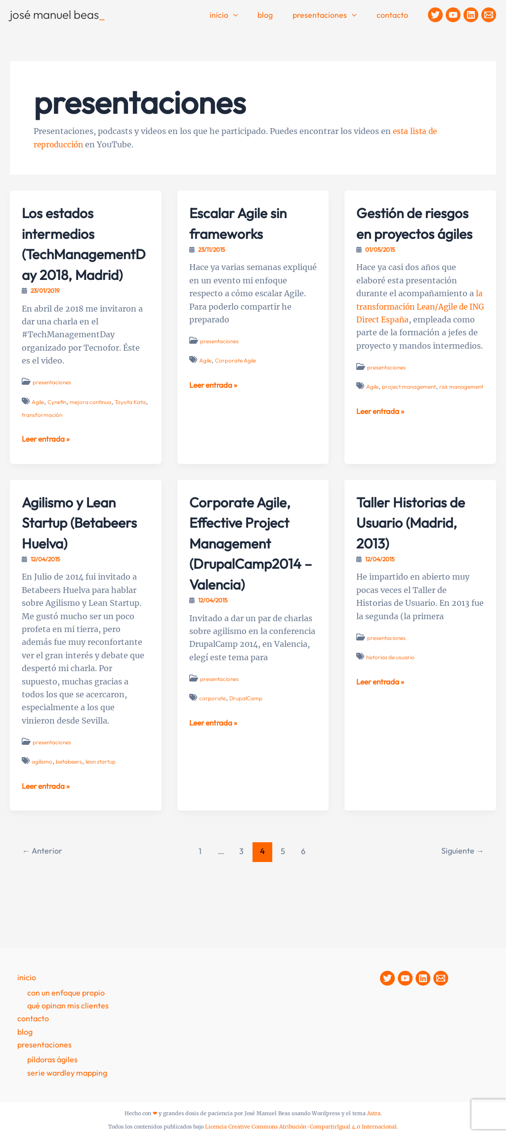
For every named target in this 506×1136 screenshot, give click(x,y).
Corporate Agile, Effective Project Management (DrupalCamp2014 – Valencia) (249, 563)
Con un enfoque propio (66, 993)
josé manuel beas (57, 14)
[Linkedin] (471, 14)
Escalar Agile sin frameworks (246, 222)
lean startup (103, 802)
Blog (275, 15)
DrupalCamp (246, 719)
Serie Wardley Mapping (67, 1073)
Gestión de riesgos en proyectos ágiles (413, 232)
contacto (394, 15)
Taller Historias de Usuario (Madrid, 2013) (419, 542)
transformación (59, 435)
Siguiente (461, 892)
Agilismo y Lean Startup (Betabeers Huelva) (76, 552)
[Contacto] (488, 14)
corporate (212, 719)
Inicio (237, 15)
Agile (38, 422)
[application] (247, 15)
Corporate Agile (237, 360)
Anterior (44, 892)
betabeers (70, 802)
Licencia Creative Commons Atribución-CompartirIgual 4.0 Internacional (301, 1127)
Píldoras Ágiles (52, 1060)
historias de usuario (392, 678)
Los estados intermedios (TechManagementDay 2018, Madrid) (85, 253)
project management (410, 420)
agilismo (43, 802)
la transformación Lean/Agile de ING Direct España (419, 327)
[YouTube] (453, 14)
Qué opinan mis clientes (68, 1005)
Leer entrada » (47, 459)
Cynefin (58, 422)
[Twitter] (435, 14)
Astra (373, 1113)
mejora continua (94, 422)
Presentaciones (330, 15)
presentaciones (53, 403)
